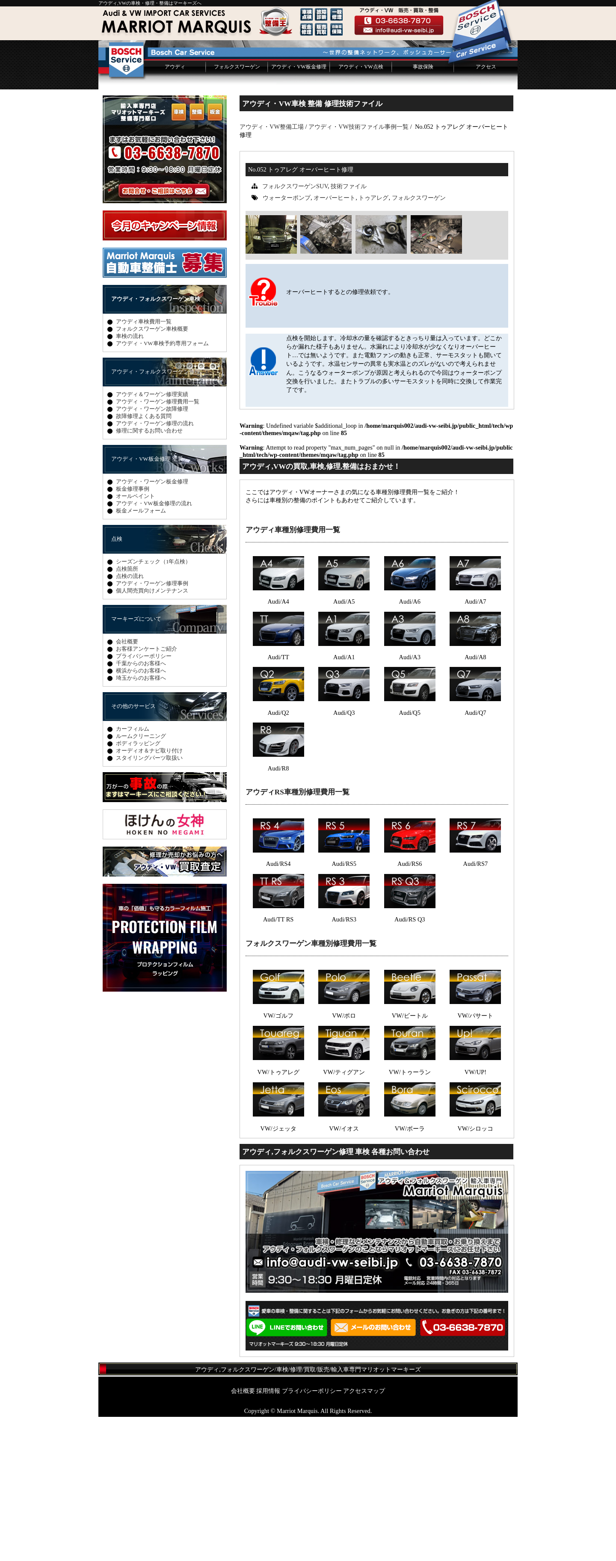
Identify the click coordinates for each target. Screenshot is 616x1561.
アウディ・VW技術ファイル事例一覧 (358, 270)
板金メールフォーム (141, 655)
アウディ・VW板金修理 (298, 211)
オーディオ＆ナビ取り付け (149, 895)
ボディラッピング (138, 887)
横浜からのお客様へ (141, 815)
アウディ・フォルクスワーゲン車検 (155, 443)
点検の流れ (130, 720)
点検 (116, 683)
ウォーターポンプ (287, 341)
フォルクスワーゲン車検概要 (152, 473)
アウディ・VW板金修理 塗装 (147, 603)
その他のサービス (133, 850)
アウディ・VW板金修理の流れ (154, 647)
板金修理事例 (132, 633)
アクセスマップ (364, 1534)
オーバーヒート (334, 341)
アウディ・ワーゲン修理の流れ (155, 567)
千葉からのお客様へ (141, 807)
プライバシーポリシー (144, 800)
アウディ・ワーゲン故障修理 (152, 553)
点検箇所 (127, 713)
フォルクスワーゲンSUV (295, 330)
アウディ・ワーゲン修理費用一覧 (157, 545)
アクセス (486, 211)
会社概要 (127, 785)
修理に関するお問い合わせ (149, 575)
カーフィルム (132, 873)
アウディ (175, 211)
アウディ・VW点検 (360, 211)
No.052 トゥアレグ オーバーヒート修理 (300, 313)
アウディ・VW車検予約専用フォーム (162, 487)
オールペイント (135, 640)
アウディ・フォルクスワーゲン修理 (155, 515)
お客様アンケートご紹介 (146, 793)
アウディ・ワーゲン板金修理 (152, 625)
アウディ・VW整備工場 (272, 270)
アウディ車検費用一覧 (144, 465)
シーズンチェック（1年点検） (153, 705)
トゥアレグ (373, 341)
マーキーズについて (136, 763)
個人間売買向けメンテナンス (152, 735)
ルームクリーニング (141, 880)
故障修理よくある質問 (144, 560)
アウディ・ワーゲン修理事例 (152, 727)
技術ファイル (349, 330)
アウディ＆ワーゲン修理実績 (152, 538)
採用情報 (268, 1534)
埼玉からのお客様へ (141, 822)
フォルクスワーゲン (237, 211)
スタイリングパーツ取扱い (149, 902)
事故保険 (423, 211)
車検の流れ (130, 480)
